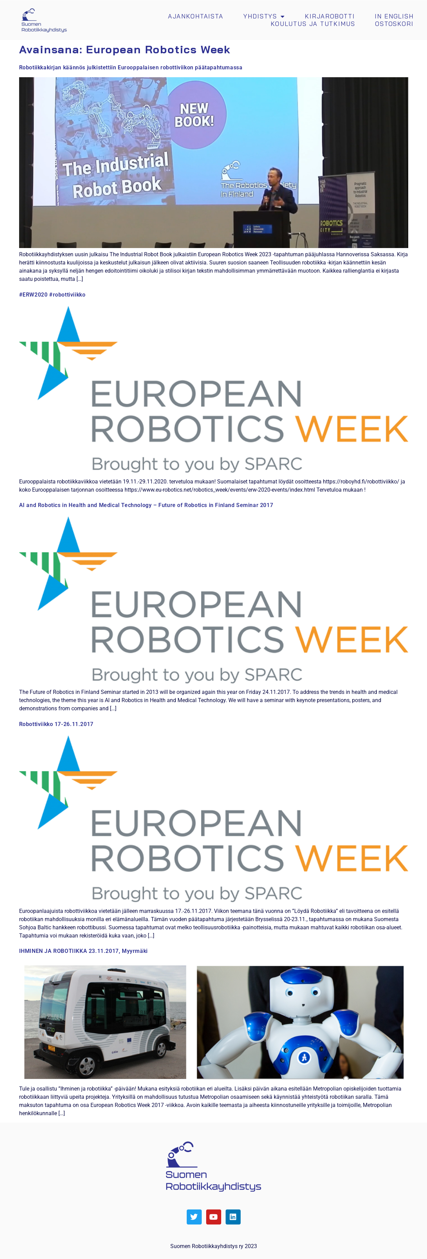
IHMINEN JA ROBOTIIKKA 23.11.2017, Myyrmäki (83, 951)
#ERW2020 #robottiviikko (52, 294)
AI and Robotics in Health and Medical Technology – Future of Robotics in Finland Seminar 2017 (146, 505)
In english (394, 16)
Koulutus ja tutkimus (313, 24)
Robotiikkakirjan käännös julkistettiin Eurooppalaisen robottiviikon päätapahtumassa (131, 67)
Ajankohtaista (196, 16)
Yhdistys (264, 16)
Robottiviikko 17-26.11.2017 (56, 724)
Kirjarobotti (330, 16)
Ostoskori (394, 24)
